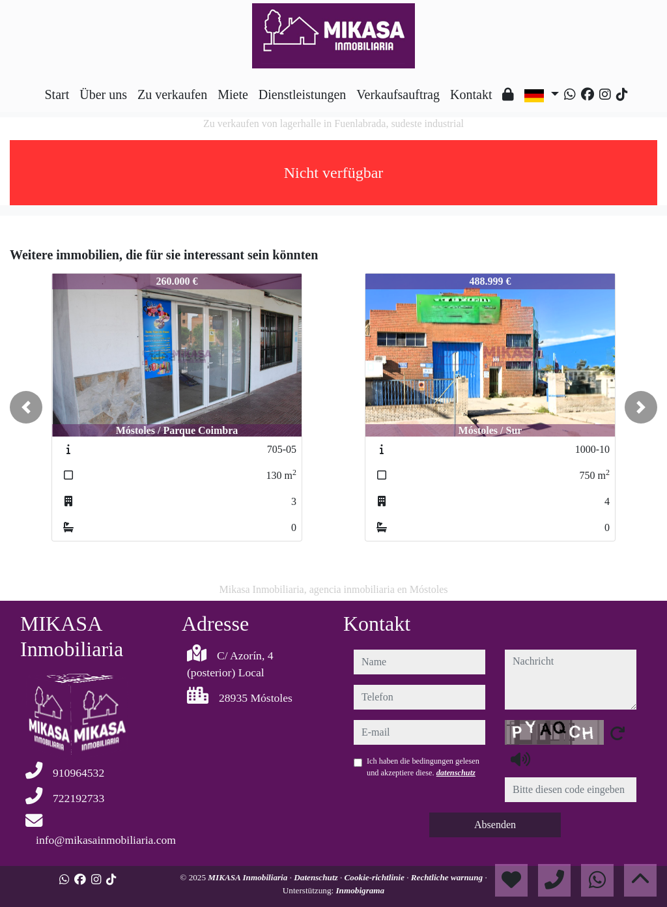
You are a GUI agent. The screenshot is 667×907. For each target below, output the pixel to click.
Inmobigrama (359, 890)
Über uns (103, 94)
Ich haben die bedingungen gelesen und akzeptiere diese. (423, 766)
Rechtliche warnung (448, 877)
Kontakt (471, 94)
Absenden (495, 824)
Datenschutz (317, 877)
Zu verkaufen (172, 94)
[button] (26, 407)
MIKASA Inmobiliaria (248, 877)
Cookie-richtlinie (376, 877)
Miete (233, 94)
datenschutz (455, 772)
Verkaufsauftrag (398, 94)
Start (56, 94)
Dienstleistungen (302, 94)
